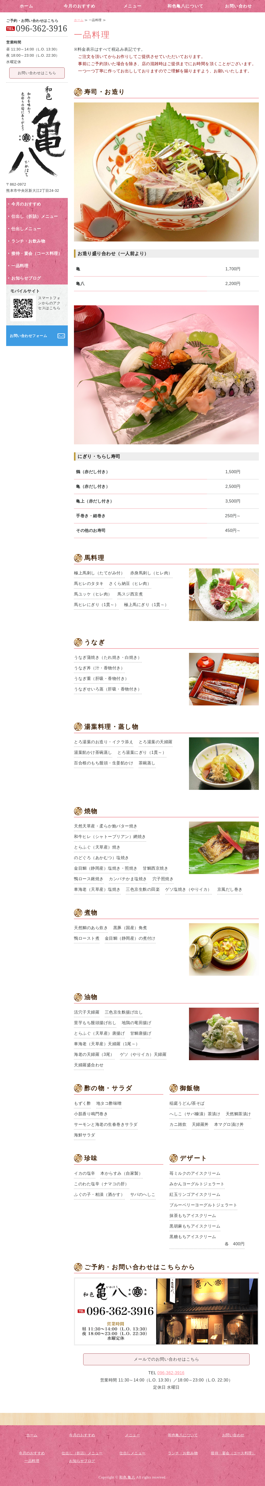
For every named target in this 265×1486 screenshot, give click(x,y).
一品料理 (19, 266)
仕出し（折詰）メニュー (34, 216)
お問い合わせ (238, 6)
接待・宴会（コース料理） (36, 253)
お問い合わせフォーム (28, 336)
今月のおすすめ (79, 6)
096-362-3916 (171, 1373)
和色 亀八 (127, 1477)
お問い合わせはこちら (37, 73)
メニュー (132, 6)
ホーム (26, 6)
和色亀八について (185, 6)
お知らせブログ (26, 278)
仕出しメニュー (26, 229)
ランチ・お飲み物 (28, 241)
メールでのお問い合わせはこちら (166, 1359)
